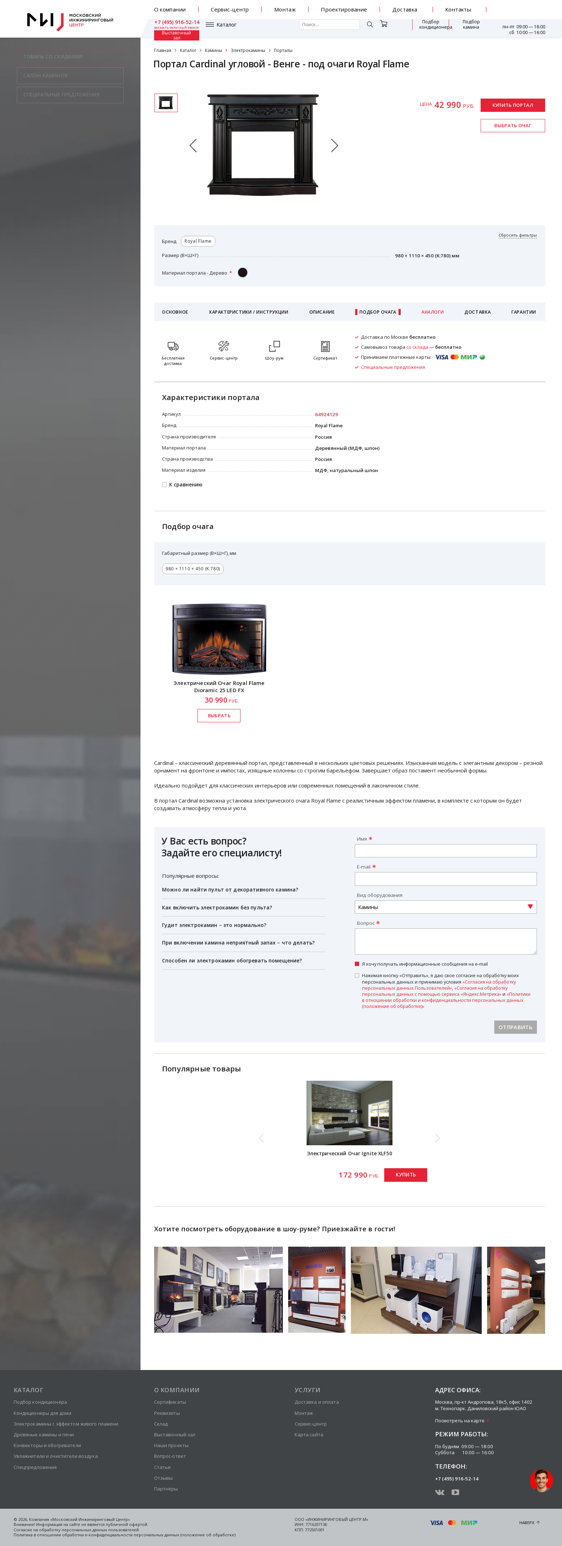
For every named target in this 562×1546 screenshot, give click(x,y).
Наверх (526, 1522)
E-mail (364, 867)
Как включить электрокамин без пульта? (217, 907)
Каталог (175, 28)
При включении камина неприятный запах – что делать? (238, 942)
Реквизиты (167, 1413)
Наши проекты (171, 1445)
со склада (417, 347)
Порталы (283, 50)
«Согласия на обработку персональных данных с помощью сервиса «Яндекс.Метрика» (435, 991)
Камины (213, 50)
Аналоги (433, 312)
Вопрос (366, 923)
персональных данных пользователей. (101, 1529)
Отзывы (163, 1478)
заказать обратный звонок (522, 12)
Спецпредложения (35, 1467)
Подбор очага (377, 312)
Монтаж (285, 9)
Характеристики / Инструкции (248, 312)
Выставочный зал (467, 28)
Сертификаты (170, 1402)
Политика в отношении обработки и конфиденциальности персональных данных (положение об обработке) (124, 1534)
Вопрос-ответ (170, 1456)
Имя (362, 839)
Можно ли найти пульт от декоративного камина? (230, 889)
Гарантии (523, 312)
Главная (162, 50)
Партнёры (166, 1488)
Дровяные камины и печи (44, 1434)
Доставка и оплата (317, 1402)
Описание (322, 312)
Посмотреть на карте (460, 1420)
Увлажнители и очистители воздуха (56, 1456)
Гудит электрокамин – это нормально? (214, 925)
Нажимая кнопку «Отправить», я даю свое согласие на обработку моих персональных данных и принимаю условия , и (446, 990)
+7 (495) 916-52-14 (522, 7)
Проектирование (344, 9)
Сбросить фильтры (518, 235)
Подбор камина (430, 28)
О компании (170, 9)
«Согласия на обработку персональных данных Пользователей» (439, 985)
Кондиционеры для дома (43, 1413)
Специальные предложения (393, 367)
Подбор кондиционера (389, 28)
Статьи (162, 1467)
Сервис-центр (230, 9)
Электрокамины (248, 50)
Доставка (405, 9)
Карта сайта (309, 1434)
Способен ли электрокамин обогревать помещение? (232, 960)
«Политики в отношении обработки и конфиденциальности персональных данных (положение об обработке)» (446, 1000)
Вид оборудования (380, 895)
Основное (175, 312)
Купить (406, 1174)
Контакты (458, 9)
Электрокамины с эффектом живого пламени (66, 1424)
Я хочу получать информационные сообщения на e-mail (425, 964)
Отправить (516, 1027)
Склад (161, 1424)
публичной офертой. (127, 1524)
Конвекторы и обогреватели (47, 1445)
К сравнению (186, 485)
